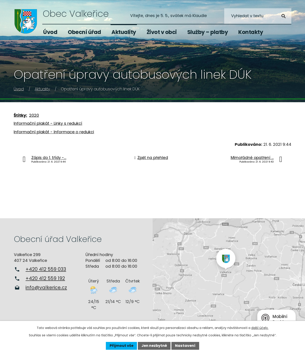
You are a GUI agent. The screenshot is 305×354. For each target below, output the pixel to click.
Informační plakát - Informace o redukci (54, 132)
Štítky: (20, 115)
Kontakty (250, 32)
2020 (34, 115)
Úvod (50, 32)
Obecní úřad (84, 32)
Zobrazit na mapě (229, 273)
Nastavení (185, 345)
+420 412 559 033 (46, 269)
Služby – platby (207, 32)
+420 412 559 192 (45, 278)
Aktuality (123, 32)
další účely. (260, 328)
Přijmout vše (121, 345)
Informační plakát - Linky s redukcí (48, 123)
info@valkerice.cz (46, 287)
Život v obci (162, 32)
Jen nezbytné (154, 345)
